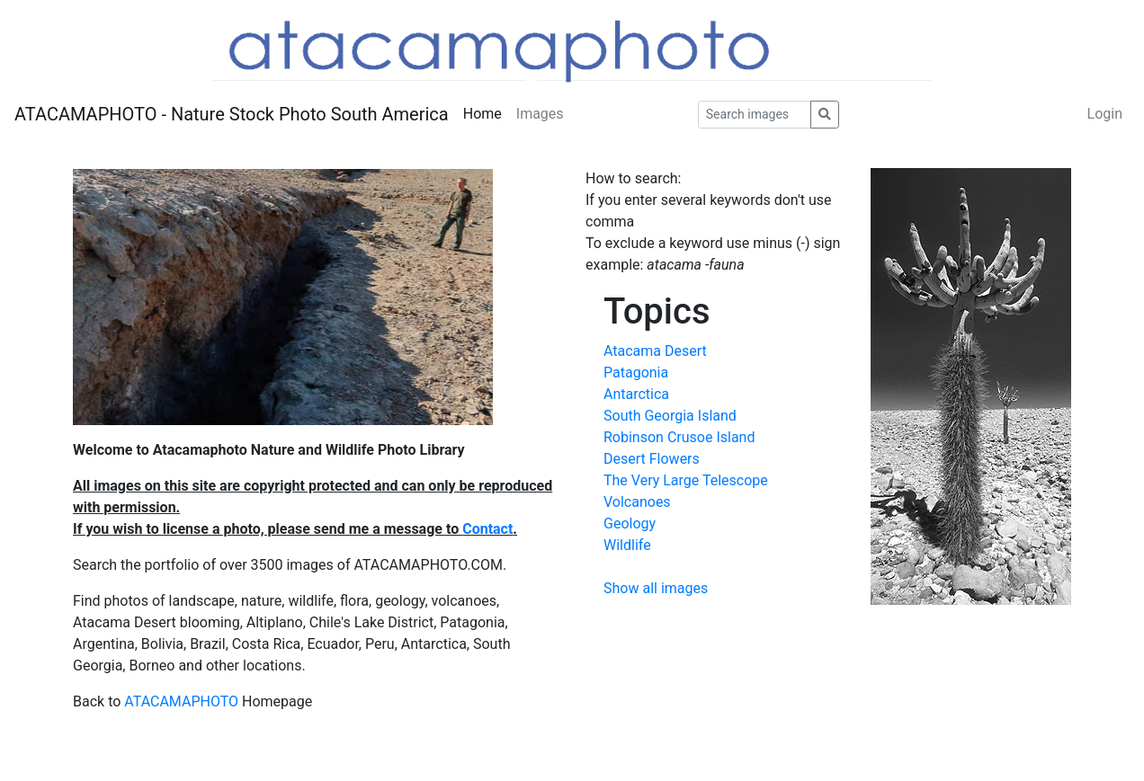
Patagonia (635, 372)
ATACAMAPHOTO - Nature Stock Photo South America (231, 114)
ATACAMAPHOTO (181, 701)
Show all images (655, 588)
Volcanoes (637, 501)
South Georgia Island (670, 415)
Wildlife (627, 545)
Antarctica (636, 394)
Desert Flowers (651, 458)
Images (540, 113)
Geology (629, 523)
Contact (487, 528)
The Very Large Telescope (685, 480)
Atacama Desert (655, 350)
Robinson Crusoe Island (679, 437)
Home (482, 113)
